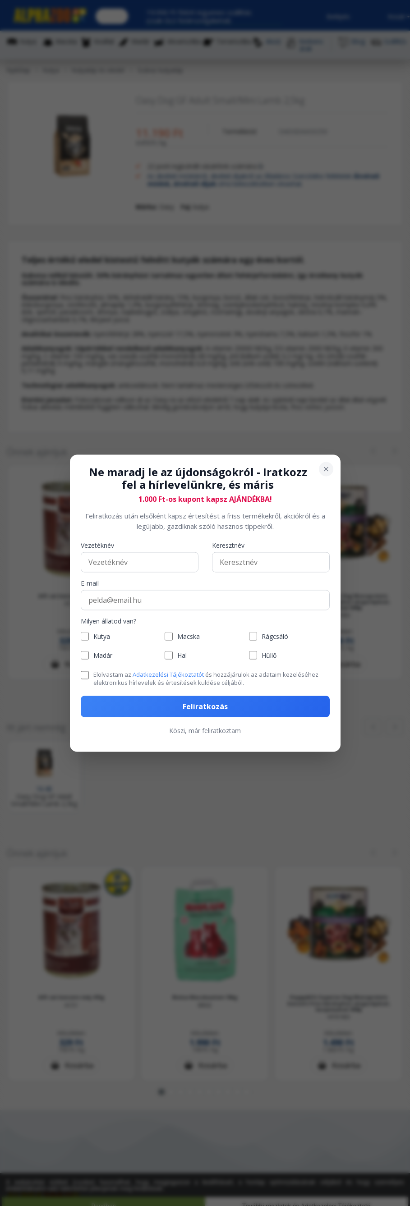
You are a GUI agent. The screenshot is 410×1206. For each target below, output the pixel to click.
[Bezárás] (326, 469)
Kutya (101, 636)
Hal (182, 655)
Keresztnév (228, 546)
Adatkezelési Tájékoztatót (168, 674)
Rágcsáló (275, 636)
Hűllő (269, 655)
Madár (102, 655)
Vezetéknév (97, 546)
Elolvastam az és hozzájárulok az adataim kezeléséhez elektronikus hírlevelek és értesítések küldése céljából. (205, 678)
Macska (188, 636)
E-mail (90, 583)
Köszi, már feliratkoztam (205, 730)
